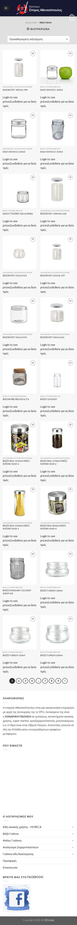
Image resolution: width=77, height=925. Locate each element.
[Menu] (6, 8)
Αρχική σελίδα (31, 22)
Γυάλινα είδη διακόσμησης (18, 854)
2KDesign (49, 920)
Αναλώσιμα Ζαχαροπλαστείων (20, 847)
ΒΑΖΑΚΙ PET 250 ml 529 (15, 275)
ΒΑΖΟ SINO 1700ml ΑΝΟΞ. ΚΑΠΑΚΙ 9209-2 (54, 462)
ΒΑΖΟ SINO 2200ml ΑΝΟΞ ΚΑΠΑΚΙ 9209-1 (16, 527)
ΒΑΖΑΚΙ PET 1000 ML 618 (53, 213)
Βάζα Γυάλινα (11, 833)
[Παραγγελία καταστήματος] (38, 39)
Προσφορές (10, 860)
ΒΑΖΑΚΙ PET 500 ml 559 (15, 337)
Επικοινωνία (10, 867)
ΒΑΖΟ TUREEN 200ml (51, 655)
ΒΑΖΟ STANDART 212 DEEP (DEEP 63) (17, 592)
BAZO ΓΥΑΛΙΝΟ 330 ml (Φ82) (18, 213)
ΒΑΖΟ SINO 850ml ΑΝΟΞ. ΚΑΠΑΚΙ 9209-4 (53, 527)
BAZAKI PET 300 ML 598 (15, 89)
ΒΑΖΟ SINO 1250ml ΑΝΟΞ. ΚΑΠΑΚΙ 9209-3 (16, 462)
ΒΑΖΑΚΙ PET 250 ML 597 (52, 275)
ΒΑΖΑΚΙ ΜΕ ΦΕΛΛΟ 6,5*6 (16, 399)
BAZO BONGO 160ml (51, 89)
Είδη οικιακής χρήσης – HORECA (22, 827)
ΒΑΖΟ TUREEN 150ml (14, 655)
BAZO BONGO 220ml (14, 151)
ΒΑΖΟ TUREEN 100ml (51, 590)
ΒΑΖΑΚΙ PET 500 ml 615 (52, 337)
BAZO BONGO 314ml (51, 151)
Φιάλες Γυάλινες (12, 840)
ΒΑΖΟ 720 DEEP (48, 399)
